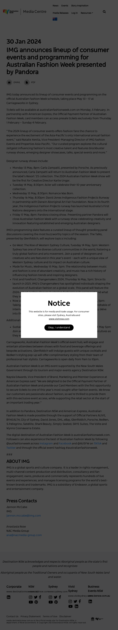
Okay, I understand (59, 327)
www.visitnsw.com (59, 319)
